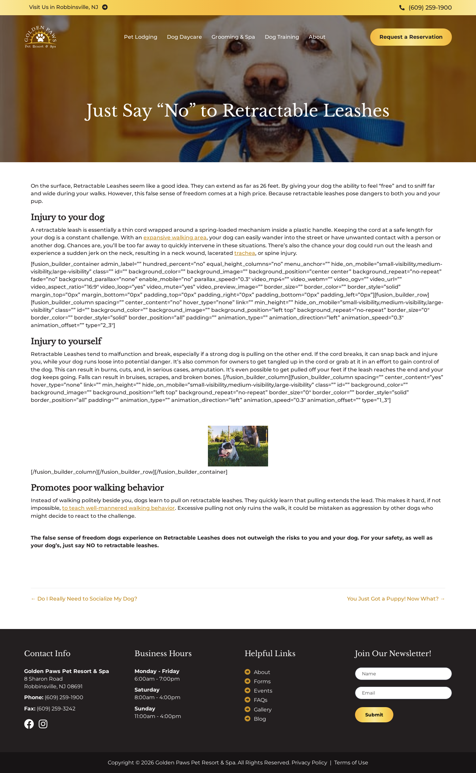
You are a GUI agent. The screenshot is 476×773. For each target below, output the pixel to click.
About (317, 41)
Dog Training (282, 41)
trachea (244, 253)
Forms (262, 681)
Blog (260, 719)
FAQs (260, 700)
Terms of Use (351, 762)
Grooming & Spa (233, 41)
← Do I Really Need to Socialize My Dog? (84, 599)
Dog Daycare (184, 41)
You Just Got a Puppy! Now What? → (396, 599)
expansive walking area (175, 237)
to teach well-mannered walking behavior (118, 508)
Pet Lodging (140, 41)
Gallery (263, 709)
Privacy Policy (309, 762)
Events (263, 691)
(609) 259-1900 (64, 697)
